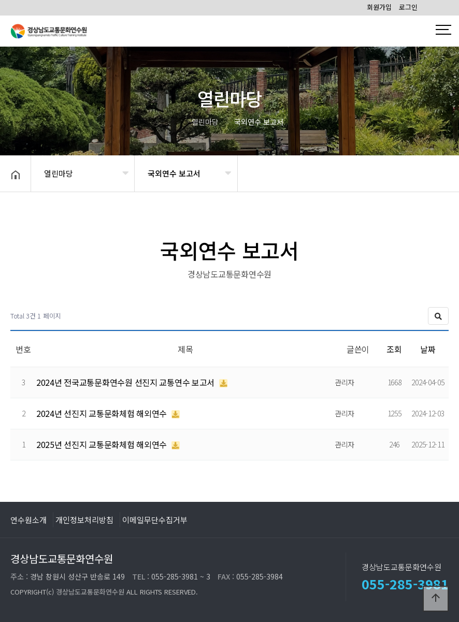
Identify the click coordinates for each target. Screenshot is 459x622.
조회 (393, 349)
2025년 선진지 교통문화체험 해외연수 (102, 444)
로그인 (408, 7)
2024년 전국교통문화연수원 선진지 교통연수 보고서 (126, 382)
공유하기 (435, 172)
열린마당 (58, 173)
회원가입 (379, 7)
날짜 (427, 349)
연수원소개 (28, 519)
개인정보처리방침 (84, 519)
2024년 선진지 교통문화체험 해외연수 (102, 413)
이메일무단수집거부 (155, 519)
